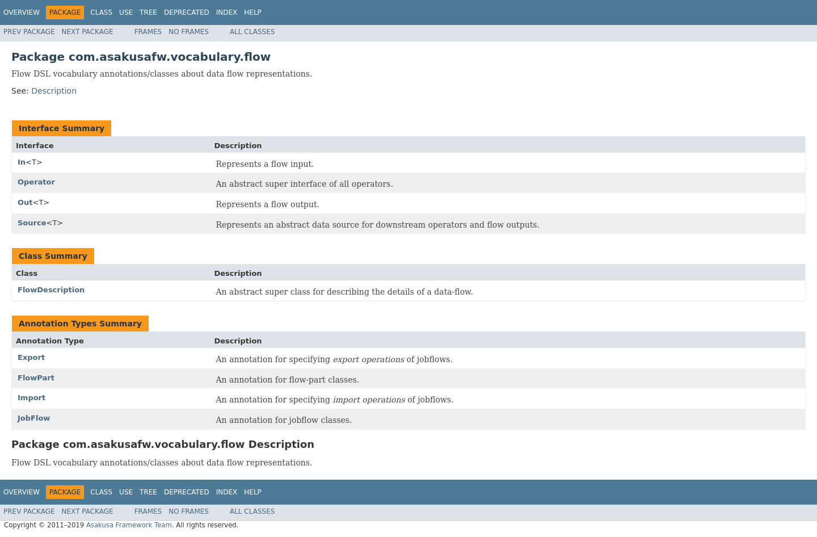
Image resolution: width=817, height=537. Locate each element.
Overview (21, 12)
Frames (148, 32)
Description (54, 90)
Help (253, 12)
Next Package (87, 32)
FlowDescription (51, 290)
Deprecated (186, 12)
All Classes (252, 32)
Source (32, 223)
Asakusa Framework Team (129, 525)
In (22, 162)
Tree (148, 12)
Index (227, 12)
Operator (36, 182)
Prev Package (29, 32)
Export (31, 357)
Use (126, 12)
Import (31, 397)
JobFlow (34, 418)
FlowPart (36, 378)
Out (25, 202)
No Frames (189, 32)
